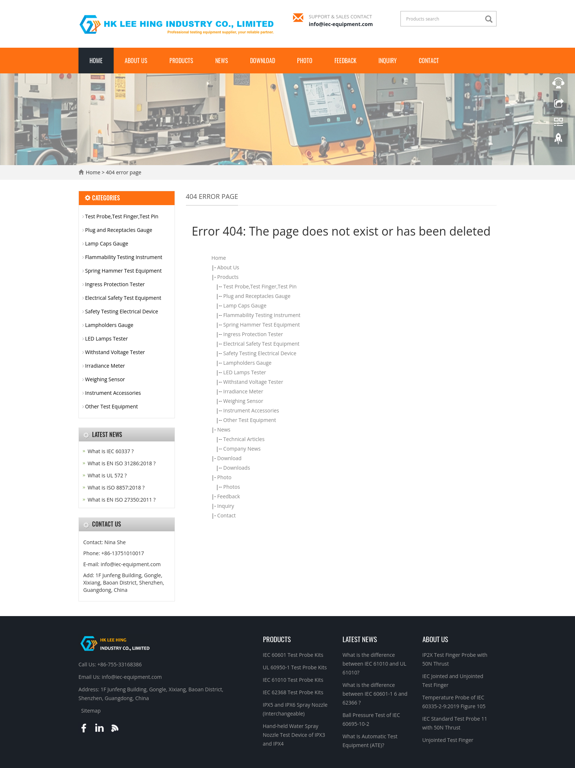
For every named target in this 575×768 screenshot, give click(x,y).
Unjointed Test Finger (447, 739)
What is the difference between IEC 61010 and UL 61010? (374, 663)
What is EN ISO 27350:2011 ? (121, 499)
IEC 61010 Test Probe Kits (293, 679)
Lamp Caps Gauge (245, 305)
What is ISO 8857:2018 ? (116, 487)
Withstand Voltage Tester (253, 381)
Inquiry (387, 60)
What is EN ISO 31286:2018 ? (121, 463)
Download (262, 60)
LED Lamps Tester (244, 372)
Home (96, 60)
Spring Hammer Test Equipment (261, 324)
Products (181, 60)
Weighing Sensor (243, 400)
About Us (136, 60)
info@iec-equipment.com (341, 24)
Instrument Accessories (251, 410)
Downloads (236, 467)
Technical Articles (244, 439)
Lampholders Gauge (247, 362)
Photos (231, 486)
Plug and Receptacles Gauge (256, 295)
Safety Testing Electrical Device (259, 353)
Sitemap (90, 710)
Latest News (360, 639)
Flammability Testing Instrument (262, 315)
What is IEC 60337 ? (111, 451)
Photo (304, 60)
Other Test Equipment (249, 419)
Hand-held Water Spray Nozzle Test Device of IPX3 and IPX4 (294, 734)
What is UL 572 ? (107, 475)
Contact (429, 60)
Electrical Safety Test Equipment (261, 343)
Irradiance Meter (243, 391)
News (221, 60)
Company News (242, 448)
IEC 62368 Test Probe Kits (293, 692)
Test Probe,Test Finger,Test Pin (260, 286)
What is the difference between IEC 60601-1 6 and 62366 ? (375, 693)
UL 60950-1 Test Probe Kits (295, 667)
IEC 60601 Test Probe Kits (293, 654)
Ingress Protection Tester (253, 334)
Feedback (345, 60)
